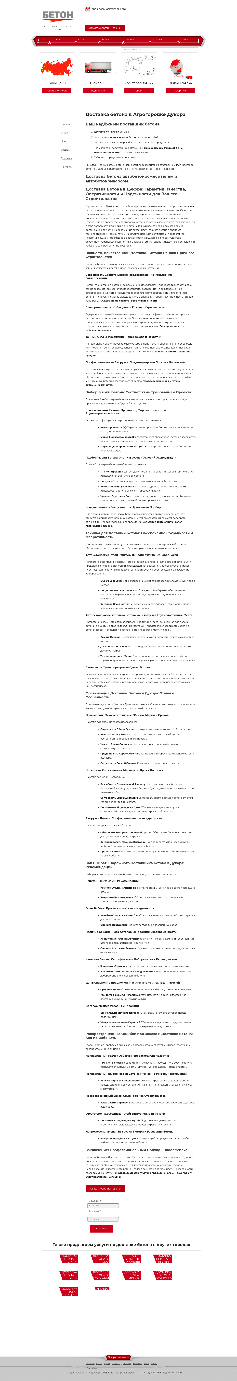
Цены (105, 39)
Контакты (186, 39)
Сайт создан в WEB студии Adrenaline (160, 1372)
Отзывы (130, 39)
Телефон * (95, 1211)
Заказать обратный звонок (105, 27)
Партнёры (91, 1368)
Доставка (157, 39)
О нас (81, 39)
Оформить (180, 90)
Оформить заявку (118, 1357)
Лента (154, 1363)
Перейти (139, 90)
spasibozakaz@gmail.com (109, 9)
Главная (56, 39)
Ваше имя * (95, 1200)
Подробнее (98, 90)
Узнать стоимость (56, 90)
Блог (146, 1363)
